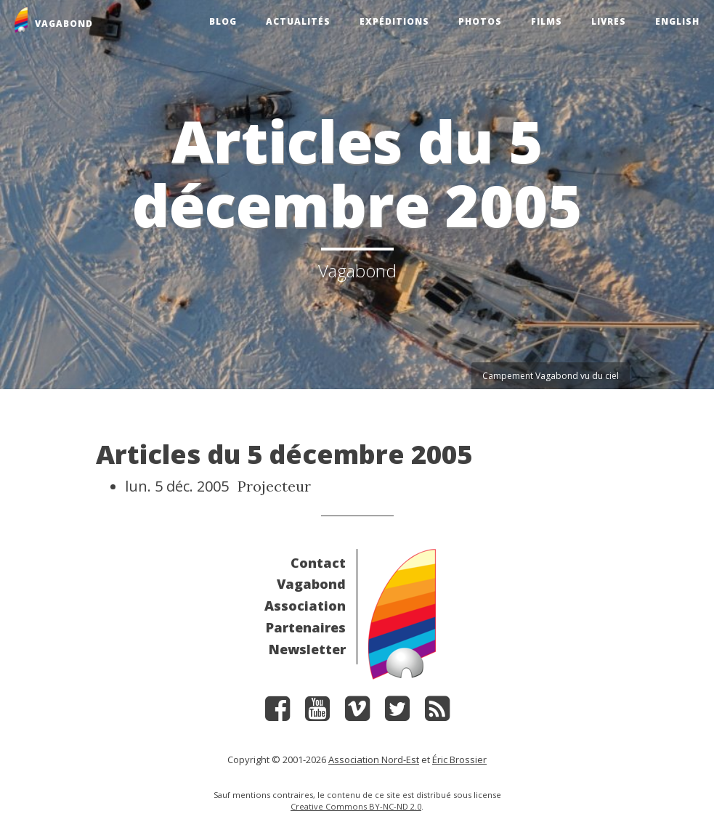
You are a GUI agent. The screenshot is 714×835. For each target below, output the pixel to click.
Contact (318, 562)
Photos (480, 21)
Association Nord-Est (373, 759)
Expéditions (394, 21)
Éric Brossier (459, 759)
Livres (608, 21)
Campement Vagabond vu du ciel (550, 376)
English (677, 21)
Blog (223, 21)
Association (305, 605)
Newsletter (307, 649)
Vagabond (311, 583)
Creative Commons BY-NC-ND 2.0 (356, 806)
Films (546, 21)
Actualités (298, 21)
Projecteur (274, 486)
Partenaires (306, 627)
